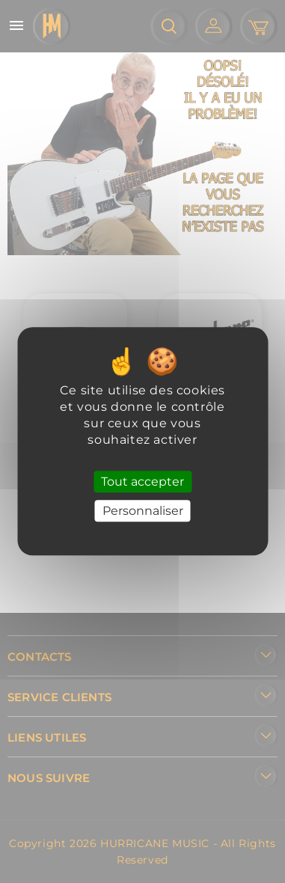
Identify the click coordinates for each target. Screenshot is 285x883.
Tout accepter (142, 481)
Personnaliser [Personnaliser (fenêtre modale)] (142, 511)
